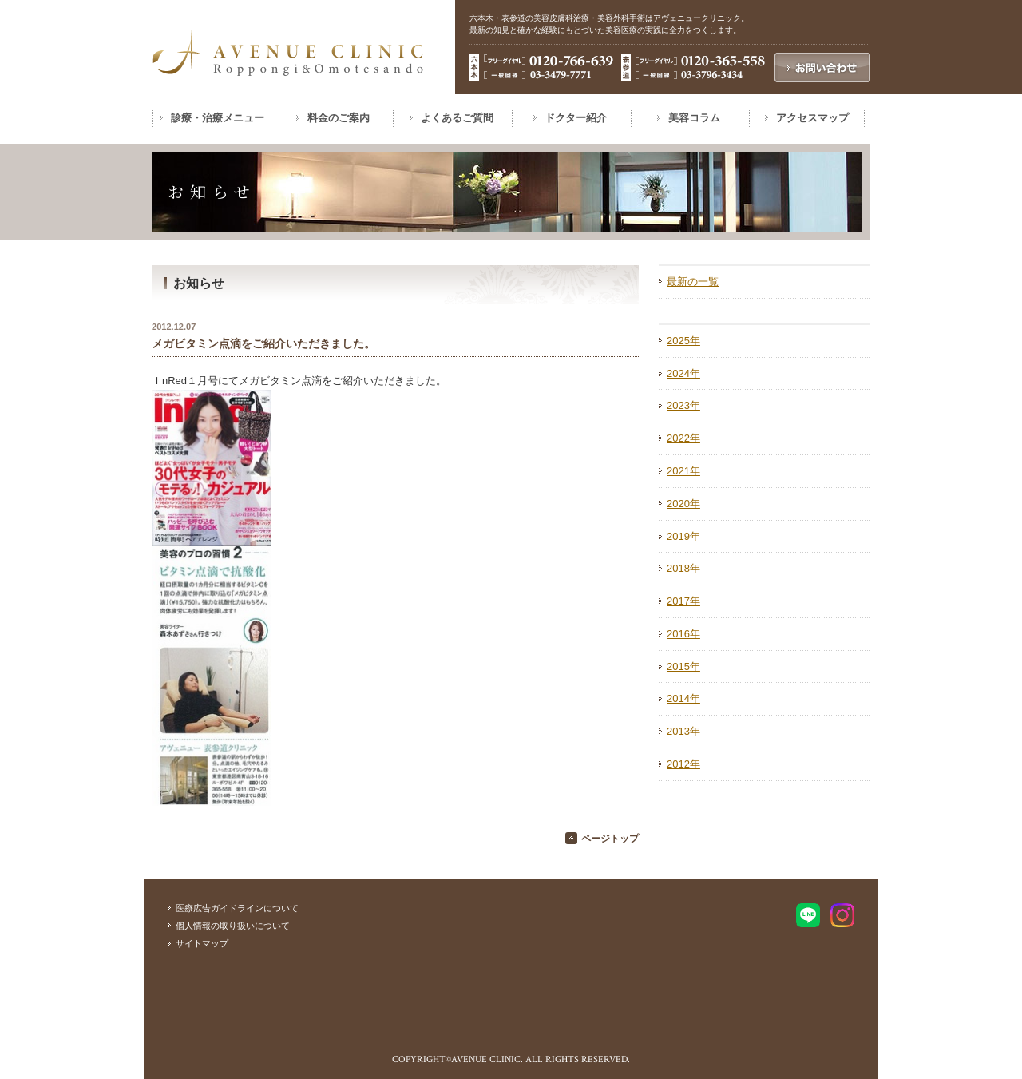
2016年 (683, 634)
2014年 (683, 698)
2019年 (683, 536)
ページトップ (610, 838)
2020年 (683, 504)
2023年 (683, 405)
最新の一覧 (693, 282)
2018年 (683, 568)
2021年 (683, 471)
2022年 (683, 438)
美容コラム (694, 118)
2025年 (683, 341)
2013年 (683, 731)
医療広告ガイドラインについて (237, 908)
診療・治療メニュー (217, 118)
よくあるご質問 (457, 118)
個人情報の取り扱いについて (233, 925)
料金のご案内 (338, 118)
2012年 (683, 764)
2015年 (683, 666)
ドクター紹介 (576, 118)
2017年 (683, 601)
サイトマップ (202, 943)
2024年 (683, 373)
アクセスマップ (812, 118)
